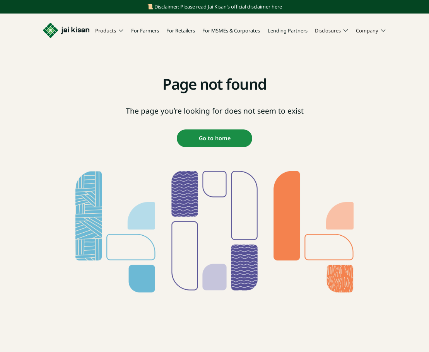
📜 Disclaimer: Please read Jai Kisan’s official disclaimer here (214, 6)
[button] (109, 31)
